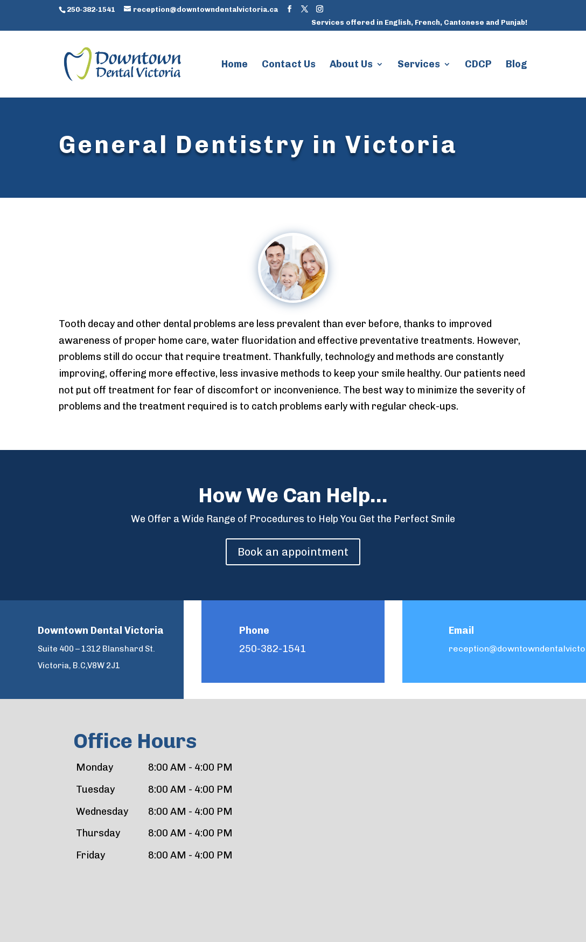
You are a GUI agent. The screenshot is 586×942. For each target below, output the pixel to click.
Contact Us (289, 65)
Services (418, 65)
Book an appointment (293, 551)
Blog (516, 65)
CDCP (478, 65)
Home (234, 65)
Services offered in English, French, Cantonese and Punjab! (419, 22)
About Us (351, 65)
